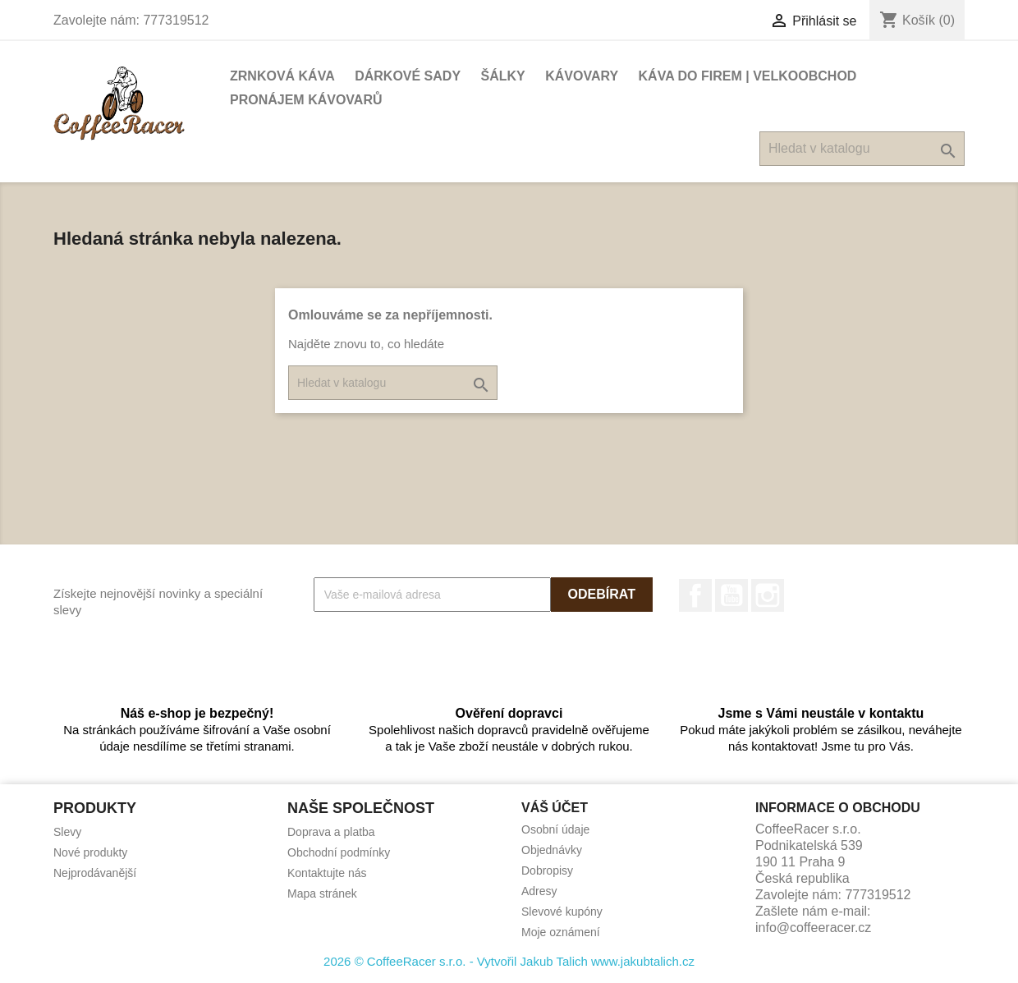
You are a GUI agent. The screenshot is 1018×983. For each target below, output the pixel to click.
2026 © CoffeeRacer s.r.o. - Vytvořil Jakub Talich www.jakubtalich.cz (509, 961)
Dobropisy (547, 870)
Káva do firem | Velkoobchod (748, 76)
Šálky (503, 76)
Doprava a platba (331, 831)
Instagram (767, 595)
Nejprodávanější (94, 873)
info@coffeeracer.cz (813, 928)
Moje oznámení (560, 932)
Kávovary (581, 76)
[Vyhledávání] (862, 148)
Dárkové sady (408, 76)
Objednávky (551, 850)
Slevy (67, 831)
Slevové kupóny (562, 911)
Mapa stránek (322, 893)
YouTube (731, 595)
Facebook (695, 595)
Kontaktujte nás (327, 873)
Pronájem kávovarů (306, 100)
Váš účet (554, 808)
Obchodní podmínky (338, 852)
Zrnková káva (282, 76)
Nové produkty (90, 852)
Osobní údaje (555, 829)
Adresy (539, 891)
